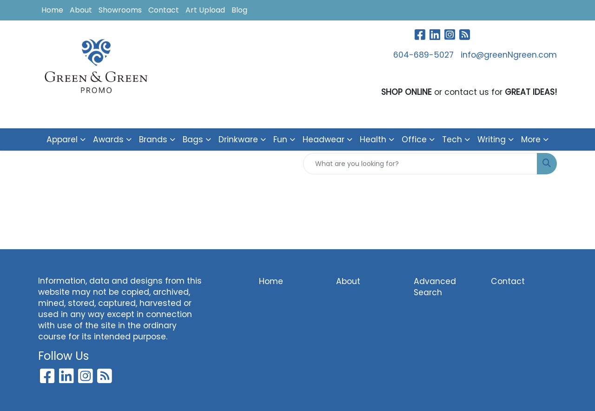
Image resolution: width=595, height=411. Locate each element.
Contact (163, 10)
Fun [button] (280, 139)
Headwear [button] (323, 139)
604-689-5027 (423, 54)
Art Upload (205, 10)
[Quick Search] (420, 163)
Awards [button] (108, 139)
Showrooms (120, 10)
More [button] (531, 139)
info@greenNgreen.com (509, 54)
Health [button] (373, 139)
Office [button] (414, 139)
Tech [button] (452, 139)
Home (52, 10)
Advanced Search (435, 287)
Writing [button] (491, 139)
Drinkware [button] (238, 139)
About (81, 10)
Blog (239, 10)
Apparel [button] (62, 139)
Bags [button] (193, 139)
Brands (153, 139)
